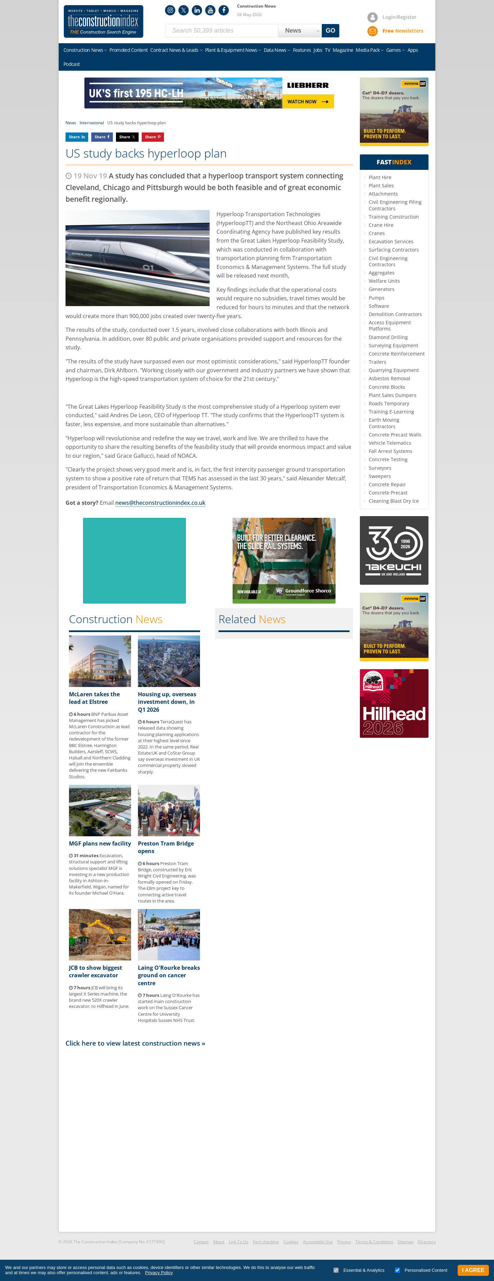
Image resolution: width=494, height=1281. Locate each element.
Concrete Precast (388, 492)
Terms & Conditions (374, 1242)
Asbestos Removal (389, 378)
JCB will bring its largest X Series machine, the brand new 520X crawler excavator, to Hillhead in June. (99, 997)
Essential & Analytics (359, 1270)
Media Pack (367, 50)
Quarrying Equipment (394, 370)
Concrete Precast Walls (395, 434)
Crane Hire (381, 225)
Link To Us (238, 1242)
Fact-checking (266, 1242)
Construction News (83, 50)
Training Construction (394, 216)
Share (74, 136)
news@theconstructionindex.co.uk (160, 502)
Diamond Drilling (388, 337)
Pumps (377, 297)
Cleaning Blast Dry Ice (394, 501)
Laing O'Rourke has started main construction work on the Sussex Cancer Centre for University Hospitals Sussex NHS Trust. (169, 1007)
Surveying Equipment (393, 345)
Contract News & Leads (174, 50)
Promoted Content (128, 50)
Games (393, 50)
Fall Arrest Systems (390, 451)
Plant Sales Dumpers (392, 395)
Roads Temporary (389, 403)
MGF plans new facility (100, 843)
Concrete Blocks (387, 387)
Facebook (224, 10)
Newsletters (403, 30)
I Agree (473, 1270)
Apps (413, 50)
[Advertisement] (209, 1139)
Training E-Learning (391, 411)
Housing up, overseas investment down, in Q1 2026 (167, 701)
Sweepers (380, 476)
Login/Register (399, 17)
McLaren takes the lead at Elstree (94, 698)
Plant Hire (380, 177)
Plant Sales (381, 185)
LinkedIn (197, 10)
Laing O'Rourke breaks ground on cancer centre (169, 975)
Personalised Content (421, 1270)
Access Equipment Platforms (390, 325)
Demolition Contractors (395, 314)
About (218, 1242)
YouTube (210, 10)
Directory (427, 1242)
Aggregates (382, 272)
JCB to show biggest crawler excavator (95, 971)
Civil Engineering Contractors (388, 261)
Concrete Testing (388, 459)
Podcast (71, 64)
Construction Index (103, 21)
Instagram (170, 10)
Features (302, 50)
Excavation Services (391, 241)
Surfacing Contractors (394, 249)
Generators (382, 289)
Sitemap (405, 1242)
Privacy (344, 1242)
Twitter (183, 10)
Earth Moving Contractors (384, 423)
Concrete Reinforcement (397, 353)
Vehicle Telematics (390, 443)
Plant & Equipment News (231, 50)
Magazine (343, 50)
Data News (275, 50)
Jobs (318, 50)
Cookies (290, 1242)
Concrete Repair (387, 484)
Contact (201, 1242)
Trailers (377, 362)
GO (331, 30)
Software (379, 306)
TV (327, 50)
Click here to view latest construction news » (135, 1043)
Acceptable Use (318, 1242)
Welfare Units (384, 281)
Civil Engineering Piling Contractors (395, 205)
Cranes (377, 233)
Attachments (383, 193)
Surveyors (380, 468)
